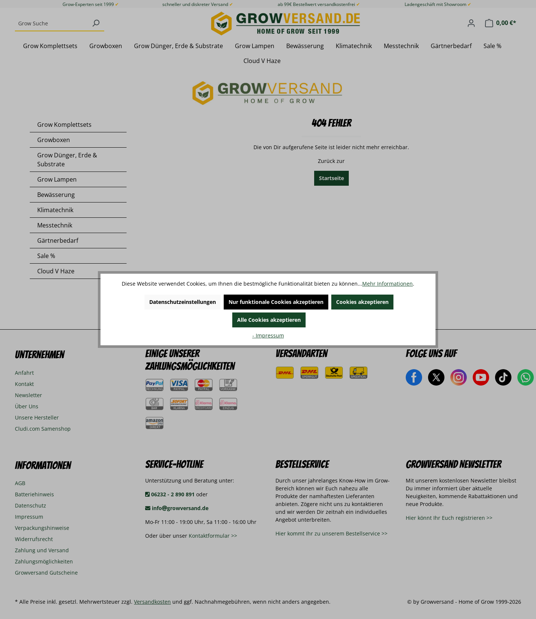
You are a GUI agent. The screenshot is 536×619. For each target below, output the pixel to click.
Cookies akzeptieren (362, 301)
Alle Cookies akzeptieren (269, 319)
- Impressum (268, 335)
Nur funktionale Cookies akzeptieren (276, 301)
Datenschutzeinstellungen (182, 301)
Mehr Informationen (387, 283)
